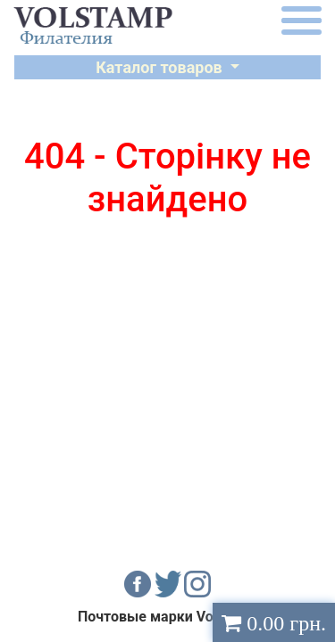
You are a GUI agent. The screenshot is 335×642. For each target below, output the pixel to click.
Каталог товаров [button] (161, 67)
